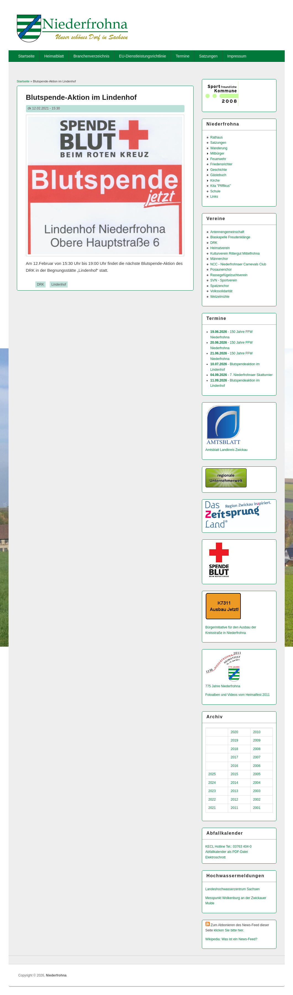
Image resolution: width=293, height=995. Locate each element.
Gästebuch (218, 175)
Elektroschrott (215, 857)
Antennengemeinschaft (227, 232)
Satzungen (208, 56)
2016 (234, 766)
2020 (234, 732)
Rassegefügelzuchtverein (229, 275)
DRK (40, 284)
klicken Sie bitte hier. (229, 930)
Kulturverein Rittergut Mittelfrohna (235, 253)
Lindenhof (58, 284)
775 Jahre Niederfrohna (222, 686)
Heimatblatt (54, 56)
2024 (212, 783)
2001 (257, 808)
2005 (257, 774)
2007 (257, 757)
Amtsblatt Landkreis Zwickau (226, 450)
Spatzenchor (219, 286)
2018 (234, 749)
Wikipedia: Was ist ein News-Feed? (231, 939)
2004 (257, 783)
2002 (257, 799)
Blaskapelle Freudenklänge (230, 237)
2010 (257, 732)
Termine (182, 56)
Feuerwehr (218, 159)
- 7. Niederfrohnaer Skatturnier (241, 375)
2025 (212, 774)
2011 (234, 808)
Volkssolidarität (221, 291)
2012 (234, 799)
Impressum (236, 56)
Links (214, 197)
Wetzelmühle (219, 297)
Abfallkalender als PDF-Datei (226, 852)
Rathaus (216, 137)
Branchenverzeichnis (91, 56)
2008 (257, 749)
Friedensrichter (221, 164)
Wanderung (219, 148)
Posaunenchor (221, 269)
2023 (212, 791)
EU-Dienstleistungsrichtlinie (142, 56)
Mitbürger (217, 153)
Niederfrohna (56, 975)
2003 (257, 791)
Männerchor (219, 259)
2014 (234, 783)
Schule (215, 191)
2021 (212, 808)
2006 (257, 766)
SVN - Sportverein (223, 280)
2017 (234, 757)
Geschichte (218, 170)
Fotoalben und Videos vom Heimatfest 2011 (237, 695)
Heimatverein (220, 248)
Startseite (26, 56)
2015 (234, 774)
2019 (234, 740)
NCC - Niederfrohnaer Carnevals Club (238, 264)
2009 (257, 740)
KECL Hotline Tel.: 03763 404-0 (228, 846)
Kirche (215, 180)
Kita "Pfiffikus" (220, 186)
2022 (212, 799)
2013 (234, 791)
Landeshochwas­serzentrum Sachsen (232, 889)
